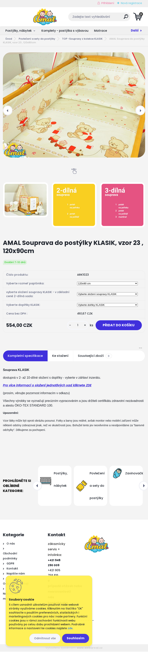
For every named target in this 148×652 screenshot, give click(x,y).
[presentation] (8, 110)
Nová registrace (131, 3)
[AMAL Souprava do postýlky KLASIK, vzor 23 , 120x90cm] (74, 105)
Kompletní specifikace (25, 356)
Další (135, 30)
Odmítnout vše (45, 638)
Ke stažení (60, 356)
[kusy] (76, 325)
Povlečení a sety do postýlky (37, 39)
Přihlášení (107, 3)
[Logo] (26, 16)
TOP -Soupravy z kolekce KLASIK (82, 39)
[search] (120, 18)
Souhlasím (75, 638)
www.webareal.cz (90, 648)
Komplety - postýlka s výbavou (64, 31)
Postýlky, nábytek (18, 31)
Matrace (100, 31)
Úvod (8, 39)
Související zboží (95, 356)
